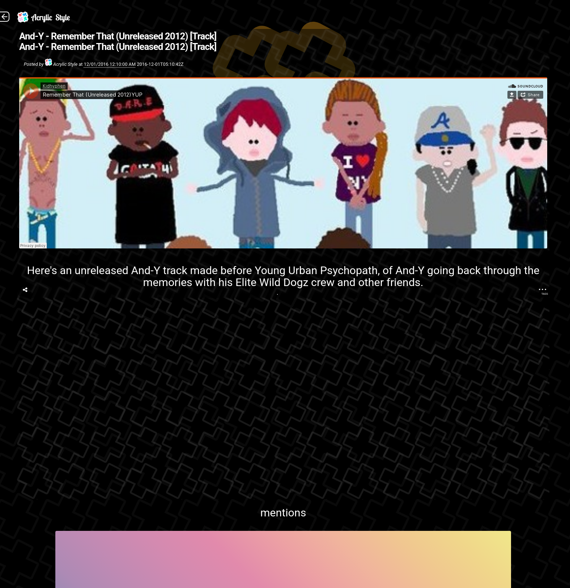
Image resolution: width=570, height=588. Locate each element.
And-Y (145, 270)
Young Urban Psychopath (316, 270)
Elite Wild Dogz (272, 282)
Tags (544, 293)
